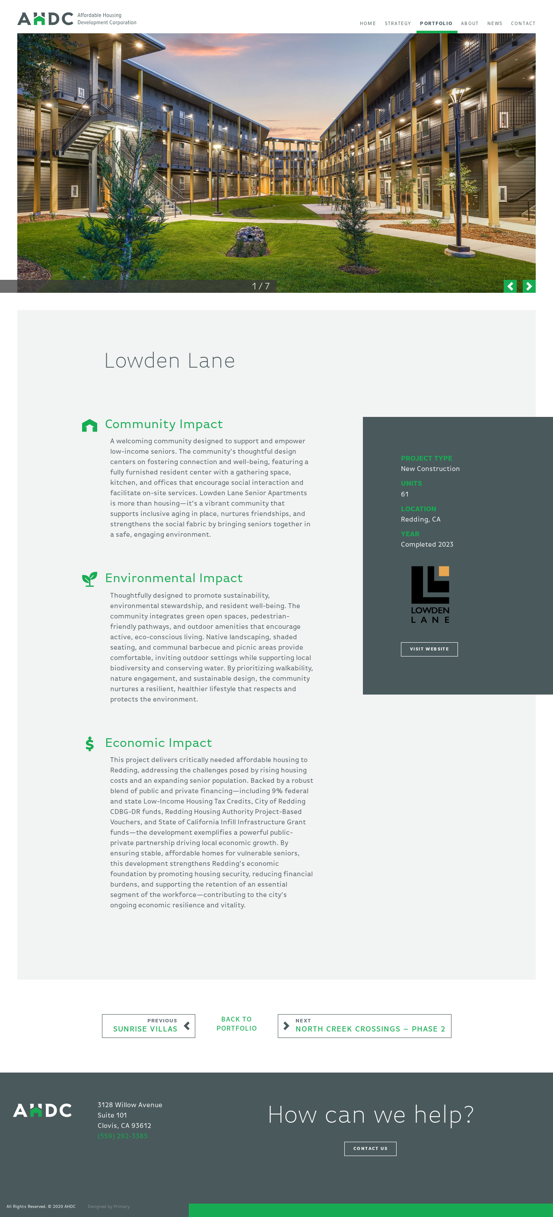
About (470, 23)
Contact (523, 23)
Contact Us (370, 1149)
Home (368, 23)
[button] (510, 286)
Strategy (398, 23)
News (494, 23)
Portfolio (436, 23)
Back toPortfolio (236, 1024)
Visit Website (429, 649)
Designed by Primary (109, 1206)
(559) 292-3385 (123, 1136)
